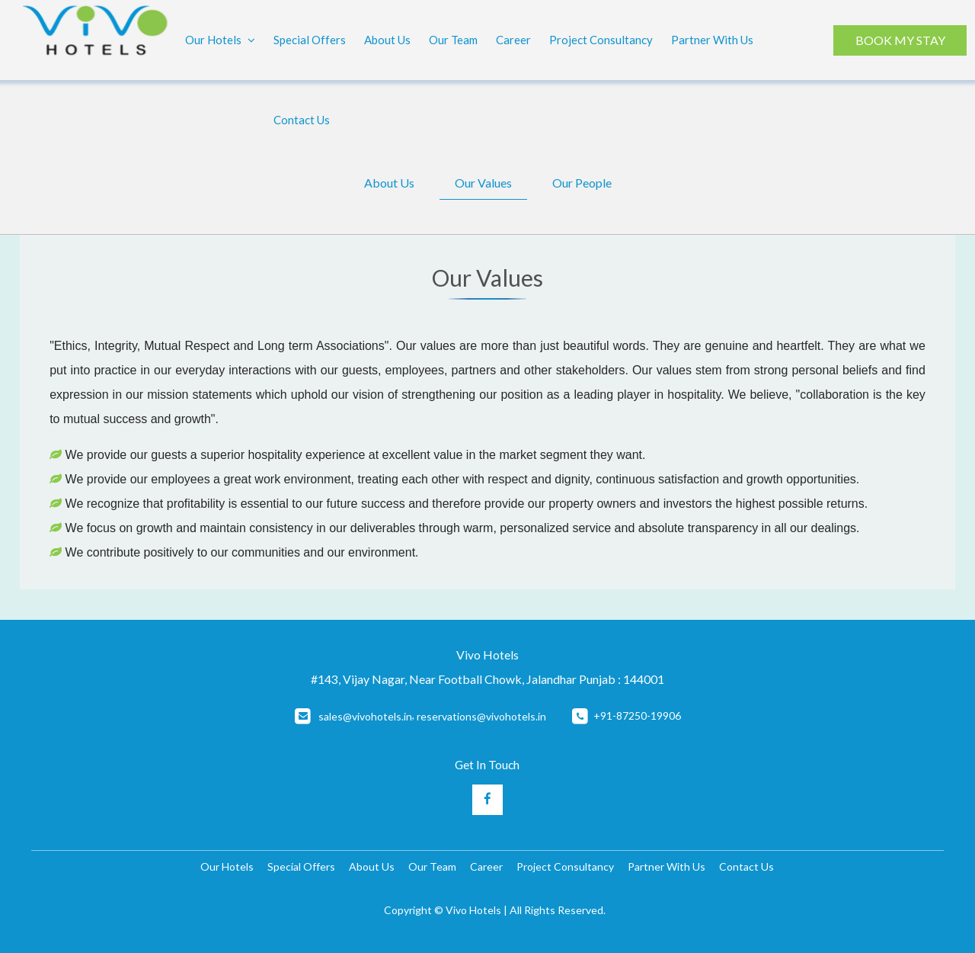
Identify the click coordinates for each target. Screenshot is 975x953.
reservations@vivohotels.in (481, 716)
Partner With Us (712, 40)
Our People (582, 182)
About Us (387, 40)
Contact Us (301, 120)
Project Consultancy (601, 40)
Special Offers (309, 40)
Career (513, 40)
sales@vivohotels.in (365, 716)
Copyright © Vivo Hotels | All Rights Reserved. (495, 909)
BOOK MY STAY (900, 40)
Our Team (453, 40)
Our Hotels (220, 41)
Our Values (483, 182)
